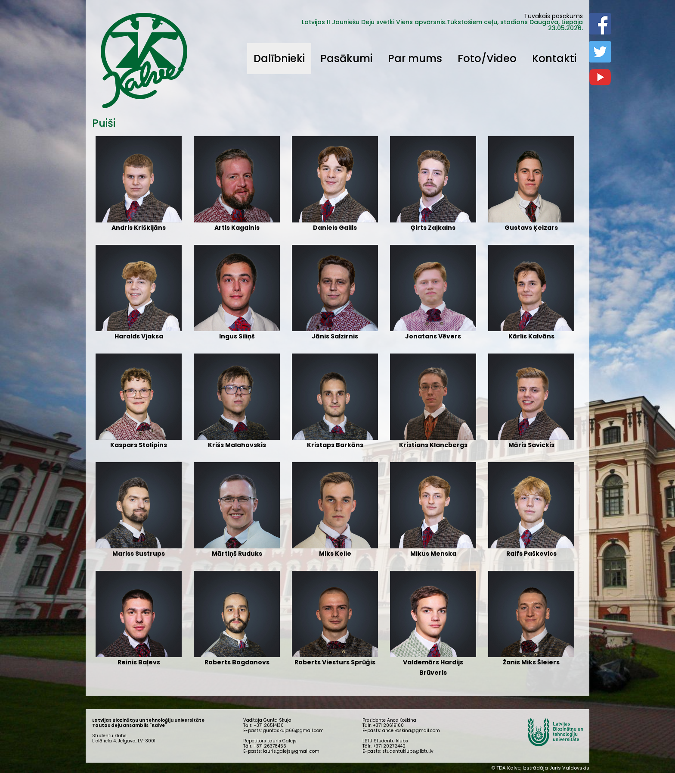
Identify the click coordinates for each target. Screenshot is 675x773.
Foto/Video (487, 58)
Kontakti (554, 58)
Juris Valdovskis (569, 767)
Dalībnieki (279, 58)
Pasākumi (346, 58)
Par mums (415, 58)
